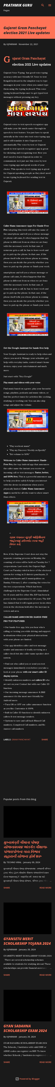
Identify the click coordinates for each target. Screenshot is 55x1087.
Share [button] (45, 739)
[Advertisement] (27, 770)
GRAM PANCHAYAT (21, 739)
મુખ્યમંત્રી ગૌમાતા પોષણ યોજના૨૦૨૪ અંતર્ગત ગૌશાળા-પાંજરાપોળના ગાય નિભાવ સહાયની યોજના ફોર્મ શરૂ (25, 849)
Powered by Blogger (27, 1078)
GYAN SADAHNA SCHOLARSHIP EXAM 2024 (25, 1028)
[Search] (42, 5)
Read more (45, 887)
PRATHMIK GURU (18, 5)
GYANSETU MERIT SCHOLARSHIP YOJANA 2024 (27, 941)
